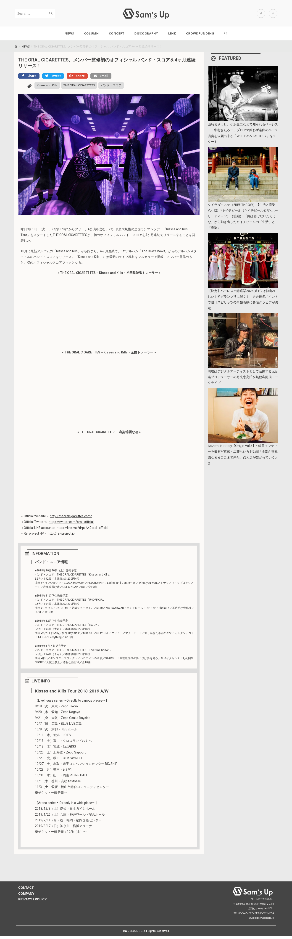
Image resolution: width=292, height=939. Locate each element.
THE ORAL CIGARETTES (79, 88)
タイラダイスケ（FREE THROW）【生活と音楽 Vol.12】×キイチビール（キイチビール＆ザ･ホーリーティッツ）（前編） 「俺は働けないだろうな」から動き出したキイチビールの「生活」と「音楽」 (243, 219)
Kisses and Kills (47, 88)
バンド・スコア (111, 88)
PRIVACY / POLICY (32, 902)
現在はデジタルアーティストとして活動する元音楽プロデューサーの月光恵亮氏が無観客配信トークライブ (243, 380)
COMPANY (26, 897)
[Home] (16, 50)
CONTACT (26, 891)
